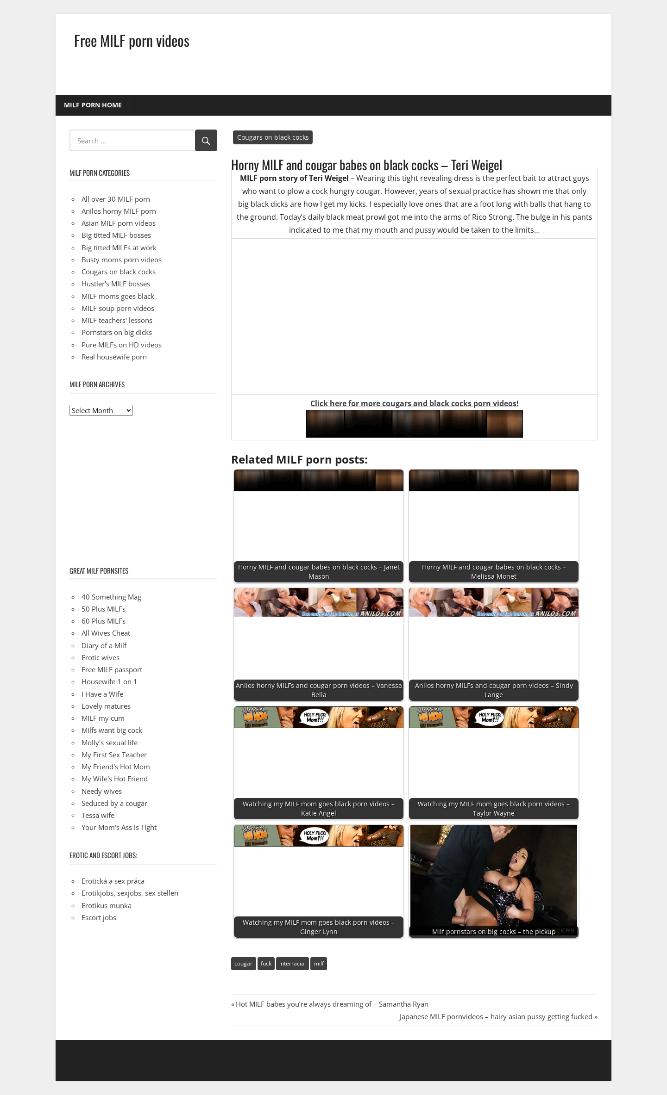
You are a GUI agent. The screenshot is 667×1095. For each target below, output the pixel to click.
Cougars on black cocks (273, 137)
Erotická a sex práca (113, 880)
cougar (243, 963)
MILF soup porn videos (118, 308)
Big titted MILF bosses (116, 235)
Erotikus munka (107, 905)
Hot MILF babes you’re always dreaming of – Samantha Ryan (331, 1003)
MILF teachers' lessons (117, 320)
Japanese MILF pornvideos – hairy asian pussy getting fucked (496, 1016)
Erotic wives (101, 657)
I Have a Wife (102, 694)
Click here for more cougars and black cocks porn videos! (414, 403)
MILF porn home (93, 104)
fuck (266, 963)
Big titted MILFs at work (119, 247)
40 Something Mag (111, 596)
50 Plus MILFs (104, 608)
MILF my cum (103, 718)
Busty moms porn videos (122, 259)
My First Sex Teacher (114, 754)
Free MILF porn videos (131, 40)
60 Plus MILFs (104, 620)
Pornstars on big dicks (117, 332)
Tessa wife (98, 815)
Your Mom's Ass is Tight (119, 827)
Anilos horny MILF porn (119, 211)
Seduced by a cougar (114, 803)
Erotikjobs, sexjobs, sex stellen (130, 892)
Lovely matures (106, 706)
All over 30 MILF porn (116, 199)
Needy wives (102, 791)
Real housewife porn (114, 356)
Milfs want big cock (112, 730)
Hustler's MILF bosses (116, 283)
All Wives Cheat (106, 632)
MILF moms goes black (118, 296)
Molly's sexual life (110, 742)
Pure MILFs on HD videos (122, 344)
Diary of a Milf (104, 645)
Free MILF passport (112, 669)
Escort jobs (99, 917)
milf (319, 963)
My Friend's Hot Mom (116, 766)
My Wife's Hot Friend (115, 778)
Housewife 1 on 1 (110, 681)
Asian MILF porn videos (119, 223)
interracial (292, 963)
